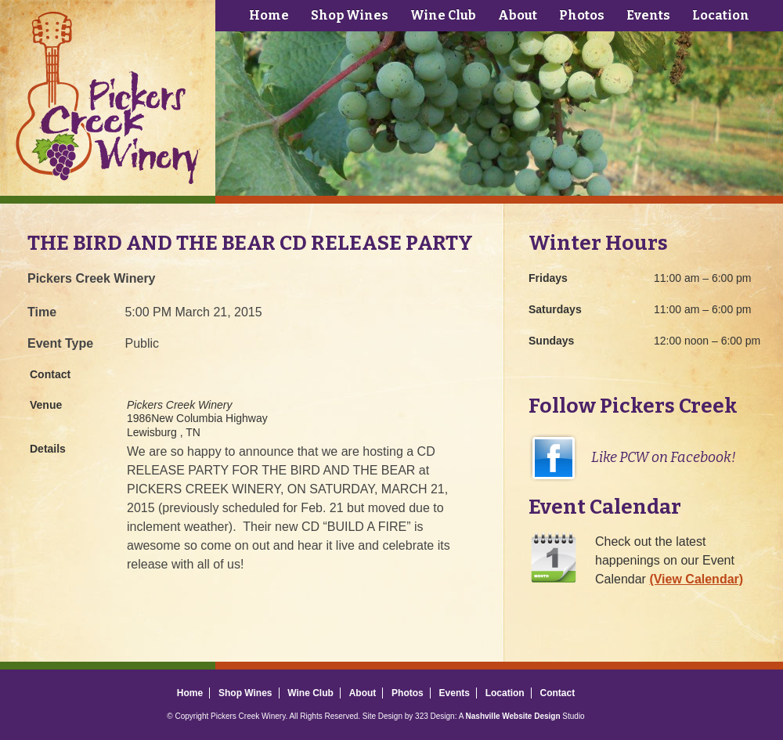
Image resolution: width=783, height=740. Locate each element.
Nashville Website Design (513, 716)
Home (269, 15)
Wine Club (443, 15)
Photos (581, 15)
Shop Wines (349, 15)
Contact (557, 693)
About (517, 15)
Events (648, 15)
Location (720, 15)
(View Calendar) (696, 579)
